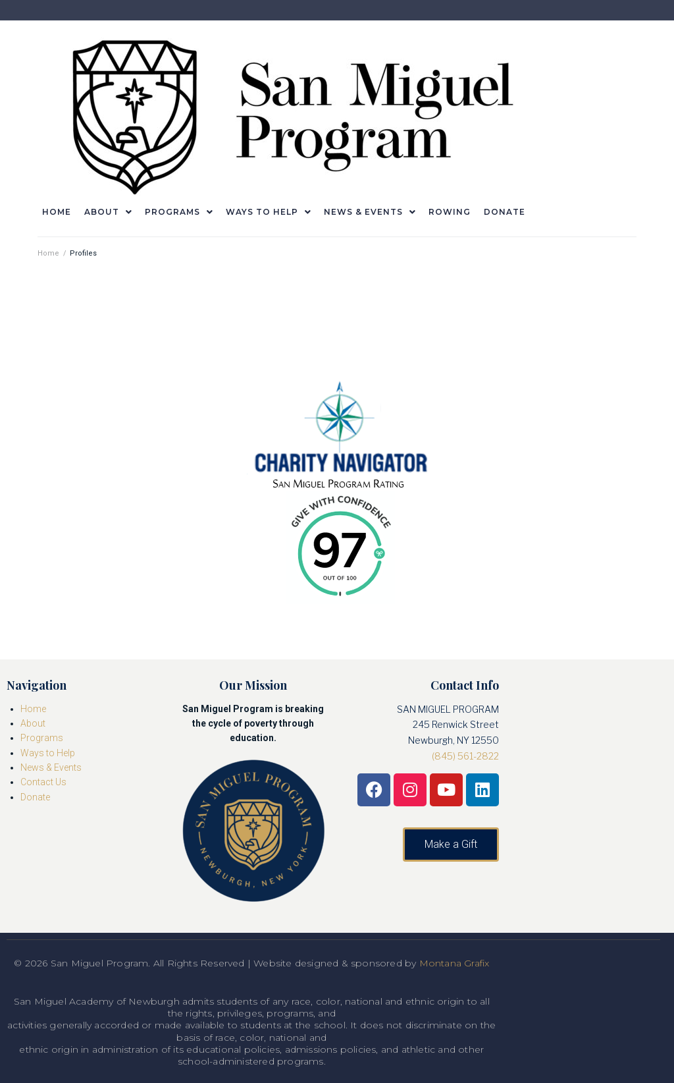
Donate (35, 797)
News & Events (51, 767)
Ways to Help (47, 753)
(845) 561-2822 (465, 756)
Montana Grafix (454, 963)
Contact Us (43, 782)
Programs (41, 738)
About (32, 723)
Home (48, 253)
